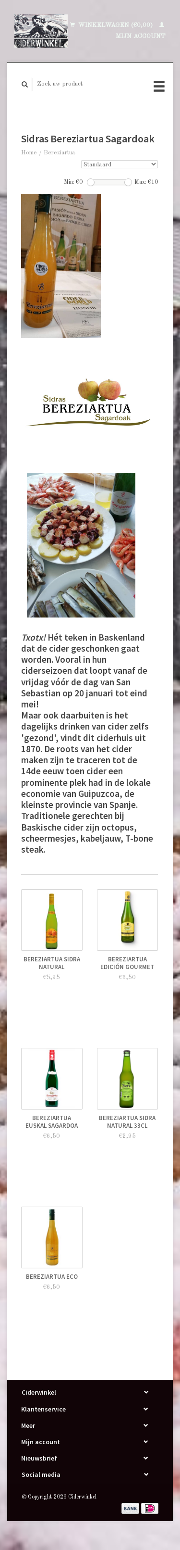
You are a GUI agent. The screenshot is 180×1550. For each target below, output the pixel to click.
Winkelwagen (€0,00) (112, 25)
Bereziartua (59, 153)
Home (29, 153)
